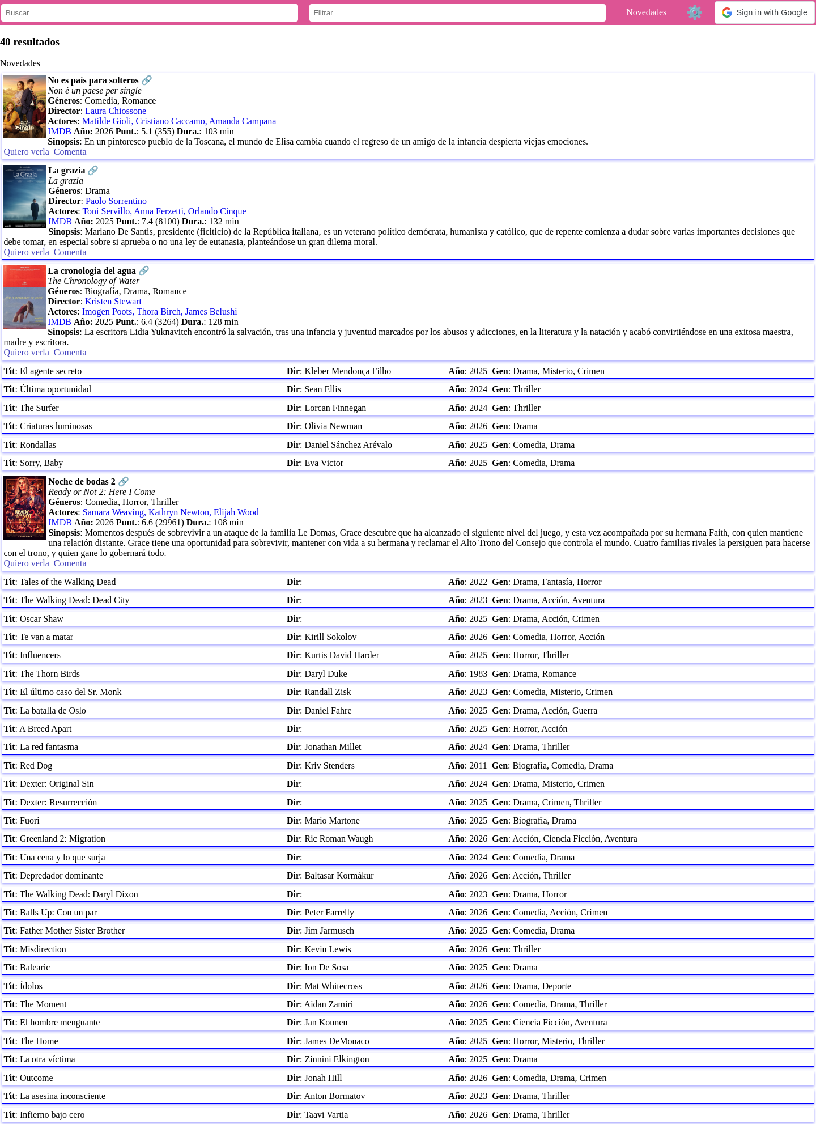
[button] (765, 12)
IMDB (59, 131)
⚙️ (694, 12)
